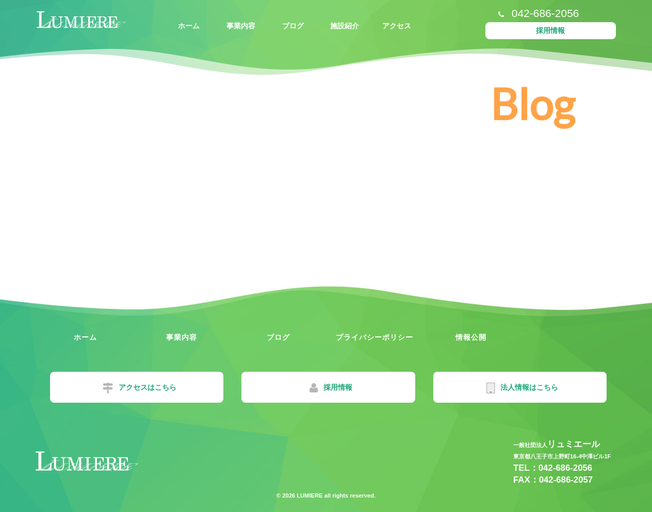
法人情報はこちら (522, 388)
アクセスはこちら (139, 388)
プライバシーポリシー (374, 337)
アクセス (396, 26)
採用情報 (550, 30)
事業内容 (240, 26)
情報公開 (470, 337)
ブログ (293, 26)
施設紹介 (344, 26)
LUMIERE (308, 495)
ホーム (189, 26)
